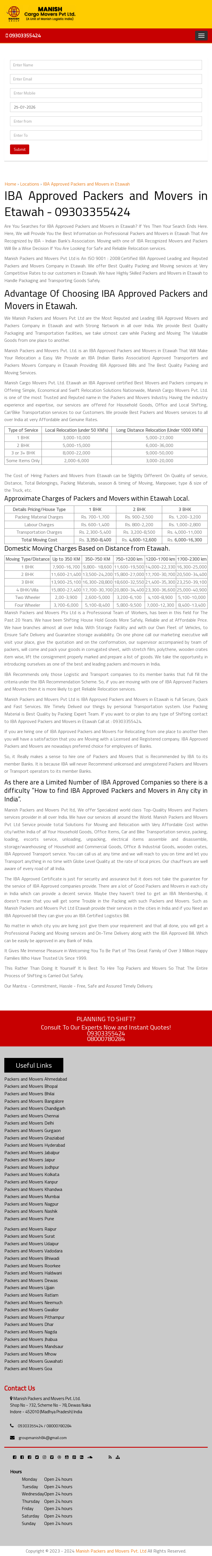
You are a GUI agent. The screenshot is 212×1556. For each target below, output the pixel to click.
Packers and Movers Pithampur (34, 1317)
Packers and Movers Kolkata (31, 1174)
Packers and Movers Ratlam (31, 1294)
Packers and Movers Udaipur (31, 1243)
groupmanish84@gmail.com (43, 1437)
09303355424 (23, 35)
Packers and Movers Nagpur (31, 1203)
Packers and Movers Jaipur (29, 1159)
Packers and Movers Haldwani (33, 1272)
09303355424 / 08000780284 (45, 1426)
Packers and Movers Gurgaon (32, 1130)
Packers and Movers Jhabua (30, 1339)
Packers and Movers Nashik (30, 1211)
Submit (19, 149)
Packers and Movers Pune (29, 1218)
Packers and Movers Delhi (29, 1122)
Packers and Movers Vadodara (33, 1250)
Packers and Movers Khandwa (33, 1189)
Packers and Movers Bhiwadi (31, 1258)
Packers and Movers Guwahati (33, 1361)
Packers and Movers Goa (28, 1368)
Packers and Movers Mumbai (32, 1196)
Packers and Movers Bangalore (34, 1101)
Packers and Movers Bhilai (29, 1093)
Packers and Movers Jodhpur (31, 1167)
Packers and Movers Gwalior (31, 1309)
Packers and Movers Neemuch (33, 1302)
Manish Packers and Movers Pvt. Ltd (111, 1550)
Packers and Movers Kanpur (31, 1181)
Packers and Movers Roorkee (32, 1265)
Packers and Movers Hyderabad (34, 1145)
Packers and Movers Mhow (30, 1353)
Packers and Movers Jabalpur (32, 1152)
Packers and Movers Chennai (31, 1115)
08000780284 (106, 1039)
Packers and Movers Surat (29, 1236)
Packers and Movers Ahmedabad (35, 1078)
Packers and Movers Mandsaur (33, 1346)
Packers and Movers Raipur (30, 1228)
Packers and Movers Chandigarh (34, 1108)
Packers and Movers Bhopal (31, 1086)
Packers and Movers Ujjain (29, 1287)
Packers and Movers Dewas (31, 1280)
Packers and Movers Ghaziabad (34, 1137)
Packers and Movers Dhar (29, 1324)
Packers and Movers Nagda (30, 1331)
